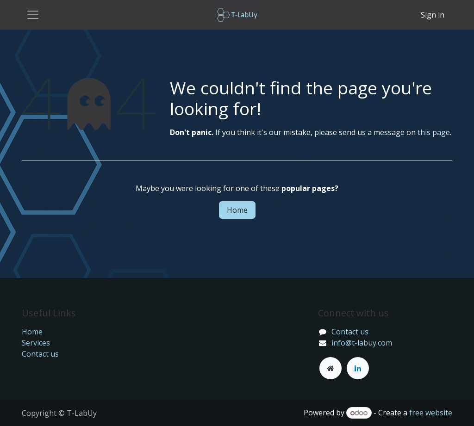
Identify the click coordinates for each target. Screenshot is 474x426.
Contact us (40, 354)
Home (237, 210)
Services (36, 343)
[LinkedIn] (358, 368)
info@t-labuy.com (361, 343)
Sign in (432, 15)
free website (430, 412)
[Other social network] (330, 368)
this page (434, 132)
